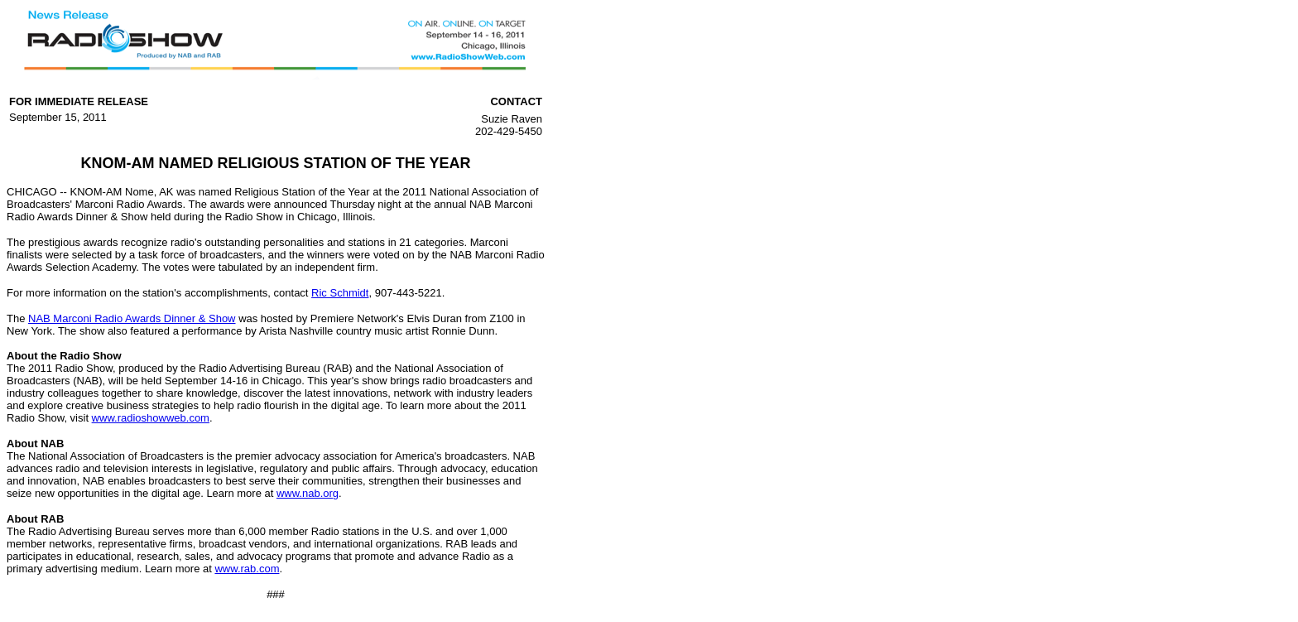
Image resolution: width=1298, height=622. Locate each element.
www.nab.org (307, 493)
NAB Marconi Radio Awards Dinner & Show (132, 318)
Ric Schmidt (339, 293)
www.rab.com (246, 568)
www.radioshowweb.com (150, 418)
